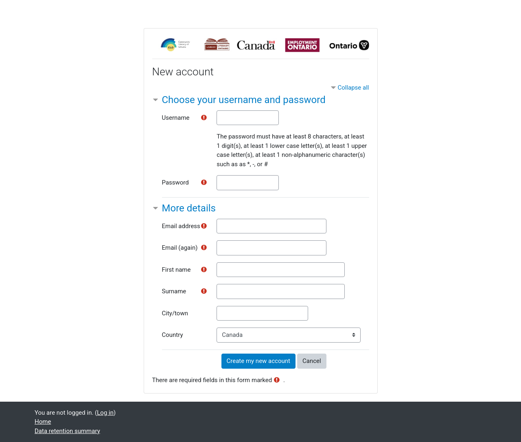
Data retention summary (67, 431)
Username (176, 117)
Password (175, 182)
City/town (175, 313)
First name (176, 269)
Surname (174, 291)
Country (172, 335)
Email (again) (180, 247)
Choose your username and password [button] (244, 100)
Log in (105, 412)
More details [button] (189, 208)
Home (43, 421)
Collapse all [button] (353, 87)
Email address (181, 226)
